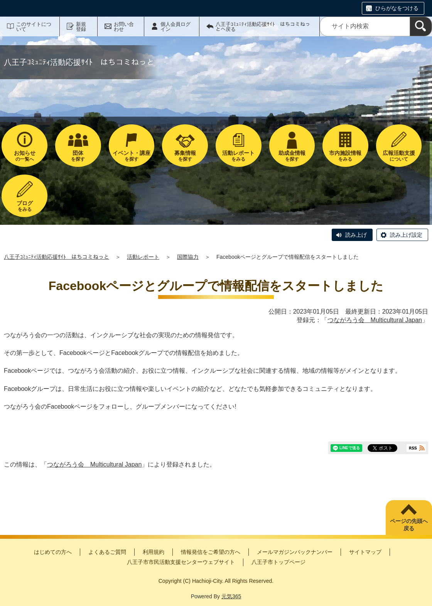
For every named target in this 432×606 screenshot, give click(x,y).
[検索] (421, 26)
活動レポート (143, 257)
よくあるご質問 (107, 552)
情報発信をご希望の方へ (210, 552)
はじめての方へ (53, 552)
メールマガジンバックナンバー (294, 552)
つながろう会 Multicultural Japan (374, 320)
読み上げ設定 (406, 235)
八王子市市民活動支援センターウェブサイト (181, 562)
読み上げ (356, 235)
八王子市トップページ (278, 562)
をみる (238, 156)
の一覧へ (24, 156)
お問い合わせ (124, 26)
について (399, 156)
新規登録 (81, 26)
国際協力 (188, 257)
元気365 (231, 596)
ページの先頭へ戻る (409, 525)
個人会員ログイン (175, 26)
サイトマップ (365, 552)
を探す (78, 156)
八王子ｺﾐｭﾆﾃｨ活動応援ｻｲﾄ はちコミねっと (56, 257)
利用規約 (153, 552)
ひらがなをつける (396, 8)
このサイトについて (33, 26)
